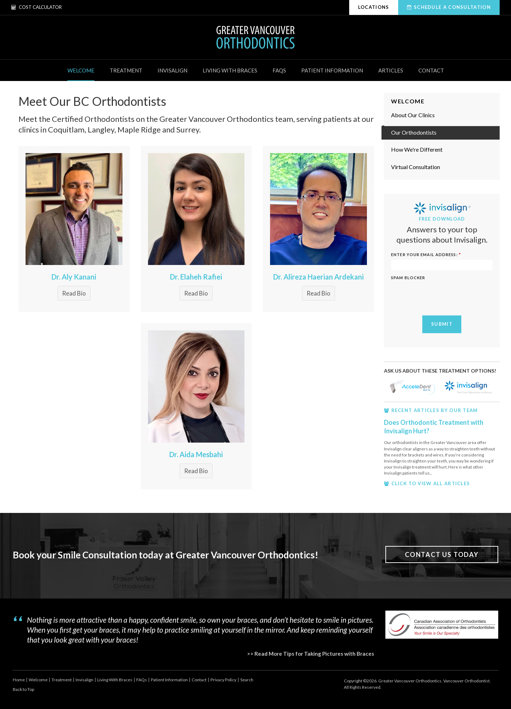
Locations (373, 7)
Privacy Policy (223, 679)
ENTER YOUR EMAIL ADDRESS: (426, 254)
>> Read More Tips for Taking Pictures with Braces (310, 653)
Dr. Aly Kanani (73, 276)
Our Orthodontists (413, 132)
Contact (431, 70)
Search (246, 679)
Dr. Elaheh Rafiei (196, 276)
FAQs (279, 70)
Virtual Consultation (415, 166)
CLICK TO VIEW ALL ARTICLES (430, 483)
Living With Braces (230, 70)
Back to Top (23, 689)
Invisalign (172, 70)
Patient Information (332, 70)
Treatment (126, 70)
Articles (390, 70)
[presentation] (445, 296)
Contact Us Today (442, 554)
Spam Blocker (408, 277)
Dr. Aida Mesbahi (196, 454)
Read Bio (74, 293)
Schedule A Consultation (452, 7)
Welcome (80, 70)
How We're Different (417, 149)
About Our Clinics (413, 115)
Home (19, 679)
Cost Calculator (36, 7)
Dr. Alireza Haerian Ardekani (318, 276)
